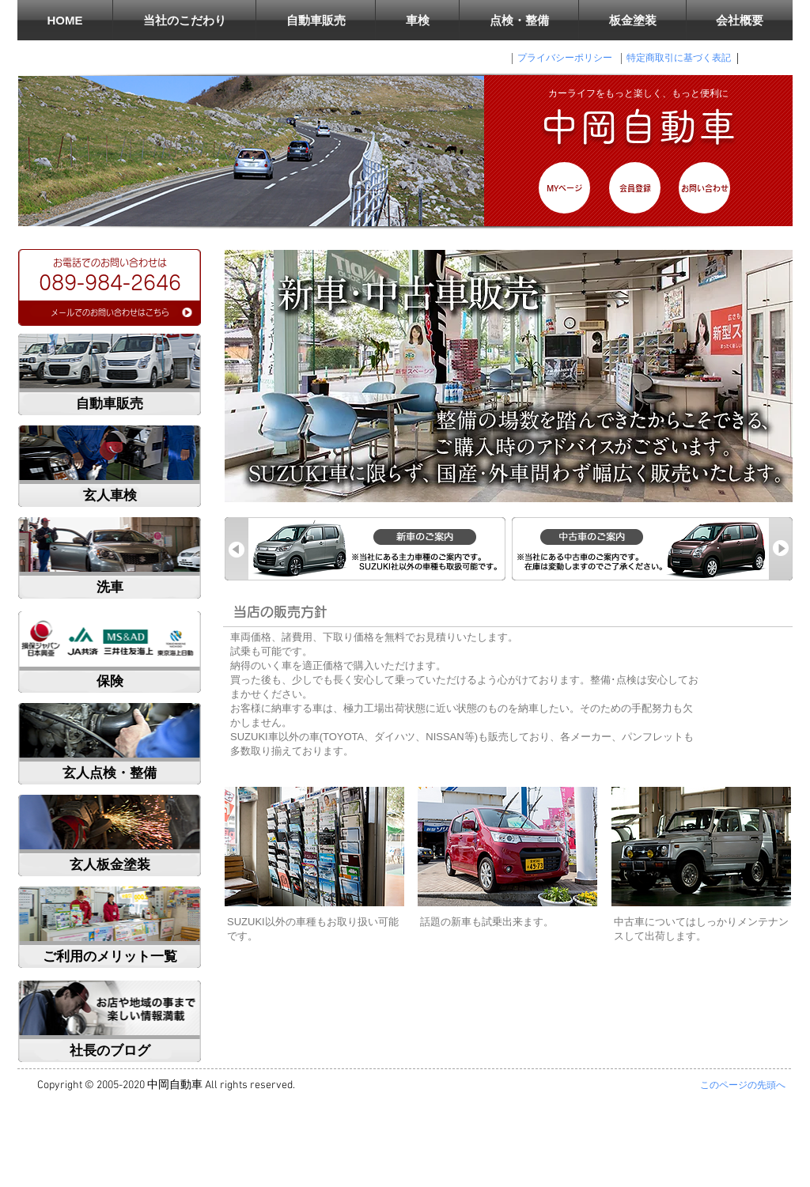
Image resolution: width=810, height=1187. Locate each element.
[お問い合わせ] (704, 188)
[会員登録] (634, 188)
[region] (109, 287)
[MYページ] (564, 188)
